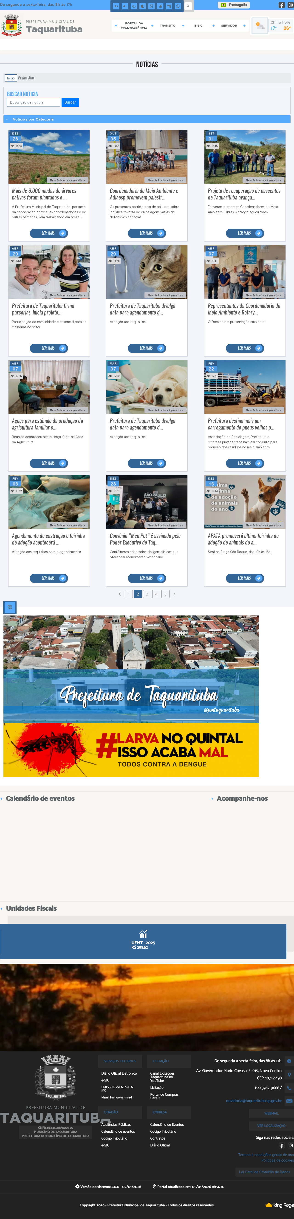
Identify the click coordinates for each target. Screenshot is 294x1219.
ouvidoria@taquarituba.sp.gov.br (254, 1101)
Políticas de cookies (277, 1160)
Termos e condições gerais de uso (266, 1155)
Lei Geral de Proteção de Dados (264, 1172)
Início (10, 78)
